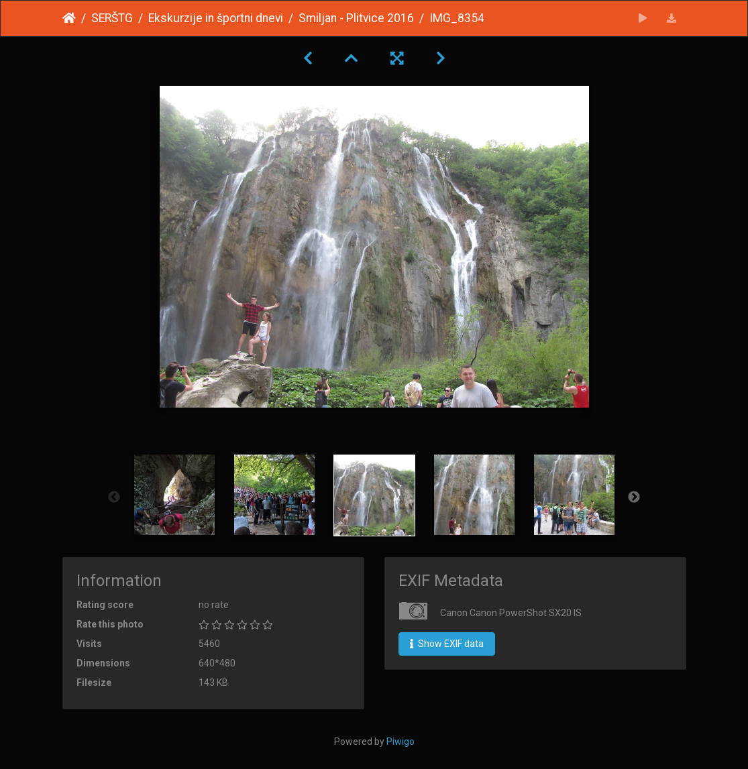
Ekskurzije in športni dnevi (215, 18)
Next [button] (634, 497)
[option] (174, 495)
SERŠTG (112, 18)
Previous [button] (114, 497)
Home (69, 18)
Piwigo (400, 741)
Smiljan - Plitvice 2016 (356, 18)
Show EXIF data (447, 643)
